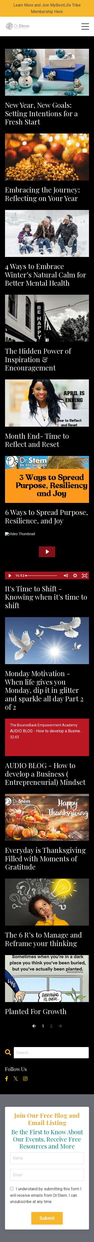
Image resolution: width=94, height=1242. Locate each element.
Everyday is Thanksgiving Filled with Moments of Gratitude (45, 858)
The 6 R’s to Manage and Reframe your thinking (43, 939)
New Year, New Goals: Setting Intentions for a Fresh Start (41, 113)
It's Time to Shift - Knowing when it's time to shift (46, 597)
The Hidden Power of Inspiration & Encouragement (38, 359)
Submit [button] (47, 1218)
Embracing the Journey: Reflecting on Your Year (42, 193)
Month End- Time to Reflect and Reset (37, 440)
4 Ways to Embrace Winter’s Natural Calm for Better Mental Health (45, 274)
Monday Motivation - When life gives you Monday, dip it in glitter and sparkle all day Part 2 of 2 (44, 690)
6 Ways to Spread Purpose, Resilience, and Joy (46, 516)
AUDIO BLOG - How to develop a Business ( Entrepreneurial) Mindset (45, 773)
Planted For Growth (36, 1011)
